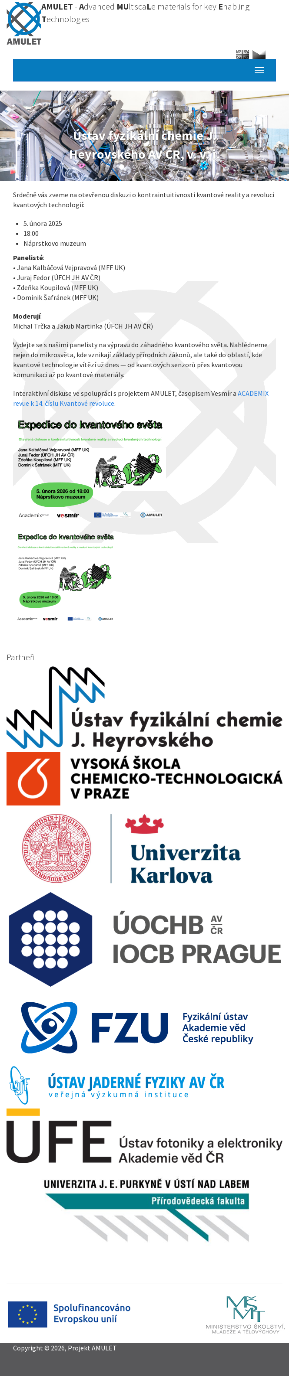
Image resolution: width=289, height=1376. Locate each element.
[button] (144, 467)
